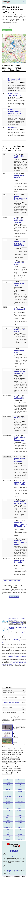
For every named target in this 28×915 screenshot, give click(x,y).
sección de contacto (12, 870)
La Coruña (20, 808)
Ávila (20, 784)
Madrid (20, 815)
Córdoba (20, 796)
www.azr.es (13, 878)
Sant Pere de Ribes (6, 770)
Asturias (8, 784)
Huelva (20, 803)
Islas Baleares (20, 805)
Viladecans (15, 772)
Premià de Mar (13, 761)
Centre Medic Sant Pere (19, 176)
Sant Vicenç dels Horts (16, 770)
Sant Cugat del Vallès (13, 766)
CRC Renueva (19, 418)
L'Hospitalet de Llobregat (7, 756)
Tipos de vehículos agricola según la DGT (19, 740)
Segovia (20, 827)
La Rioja (8, 810)
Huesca (8, 805)
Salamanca (20, 824)
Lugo (8, 815)
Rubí (24, 761)
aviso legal (9, 871)
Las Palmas (20, 810)
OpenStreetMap (19, 62)
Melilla (20, 817)
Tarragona (8, 832)
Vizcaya (20, 836)
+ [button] (3, 35)
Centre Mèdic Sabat (19, 284)
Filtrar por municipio (7, 30)
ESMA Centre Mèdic (19, 351)
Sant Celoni (5, 766)
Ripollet (19, 761)
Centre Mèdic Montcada (19, 561)
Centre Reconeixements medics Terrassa (14, 111)
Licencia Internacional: (8, 704)
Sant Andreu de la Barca (7, 764)
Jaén (8, 808)
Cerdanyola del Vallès (18, 750)
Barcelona (18, 748)
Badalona (12, 748)
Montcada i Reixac (16, 759)
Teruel (20, 832)
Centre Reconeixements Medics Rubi (20, 198)
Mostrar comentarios (14, 596)
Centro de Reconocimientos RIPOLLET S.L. (20, 524)
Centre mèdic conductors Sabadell (19, 220)
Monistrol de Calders (6, 759)
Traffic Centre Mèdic (19, 263)
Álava (8, 779)
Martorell (12, 757)
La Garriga (16, 756)
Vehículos (15, 738)
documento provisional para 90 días (17, 656)
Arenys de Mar (5, 748)
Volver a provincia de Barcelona (11, 580)
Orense (8, 822)
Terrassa (4, 772)
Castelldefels (10, 750)
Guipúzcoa (8, 803)
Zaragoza (20, 839)
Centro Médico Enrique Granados (19, 460)
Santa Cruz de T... (8, 827)
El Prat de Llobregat (6, 754)
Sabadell (4, 763)
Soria (20, 829)
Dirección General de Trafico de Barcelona (17, 619)
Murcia (7, 820)
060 (22, 624)
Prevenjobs (12, 127)
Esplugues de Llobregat (16, 754)
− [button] (3, 37)
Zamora (8, 839)
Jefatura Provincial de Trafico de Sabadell (17, 627)
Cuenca (8, 798)
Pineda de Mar (5, 761)
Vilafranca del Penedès (7, 773)
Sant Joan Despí (16, 768)
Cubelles (14, 752)
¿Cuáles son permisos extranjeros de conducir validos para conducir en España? (18, 735)
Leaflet (14, 62)
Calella (4, 750)
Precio (16, 639)
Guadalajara (20, 801)
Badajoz (8, 786)
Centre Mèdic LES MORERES (20, 502)
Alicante (8, 782)
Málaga (8, 817)
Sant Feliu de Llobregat (7, 768)
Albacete (20, 779)
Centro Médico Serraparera (19, 372)
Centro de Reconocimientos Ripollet (20, 542)
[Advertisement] (12, 75)
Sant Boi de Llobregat (17, 764)
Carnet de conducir (16, 725)
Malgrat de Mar (5, 757)
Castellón (8, 794)
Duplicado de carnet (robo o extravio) (11, 702)
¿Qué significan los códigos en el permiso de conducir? (19, 727)
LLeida (19, 813)
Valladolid (8, 836)
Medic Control (19, 309)
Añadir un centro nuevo (20, 142)
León (8, 813)
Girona (19, 798)
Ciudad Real (8, 796)
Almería (20, 782)
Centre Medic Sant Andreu (19, 398)
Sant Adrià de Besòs (12, 763)
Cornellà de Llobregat (6, 752)
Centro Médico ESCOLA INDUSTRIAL (19, 243)
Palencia (20, 822)
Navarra (20, 820)
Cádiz (8, 791)
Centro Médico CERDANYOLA (19, 483)
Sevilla (8, 829)
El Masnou (20, 752)
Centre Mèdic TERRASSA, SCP (14, 94)
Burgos (8, 789)
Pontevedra (7, 824)
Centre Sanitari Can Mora (19, 330)
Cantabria (20, 791)
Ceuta (20, 794)
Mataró (17, 757)
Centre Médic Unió (19, 157)
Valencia (20, 834)
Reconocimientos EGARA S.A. (15, 80)
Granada (8, 801)
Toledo (8, 834)
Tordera (10, 772)
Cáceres (20, 789)
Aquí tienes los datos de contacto (17, 622)
